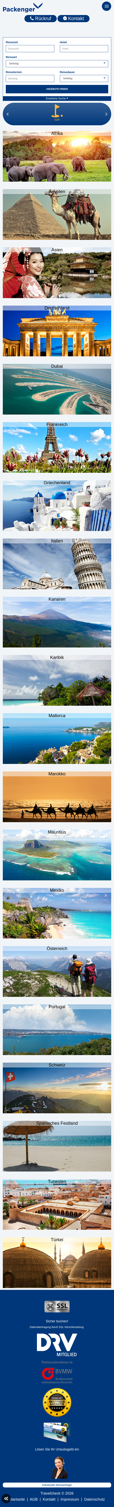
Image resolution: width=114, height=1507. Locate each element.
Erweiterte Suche (57, 98)
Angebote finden (57, 89)
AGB (34, 1499)
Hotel (63, 42)
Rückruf (40, 18)
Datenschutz (94, 1499)
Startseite (17, 1499)
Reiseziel (12, 42)
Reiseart (11, 57)
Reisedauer (67, 72)
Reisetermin (14, 72)
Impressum (70, 1499)
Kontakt (73, 18)
